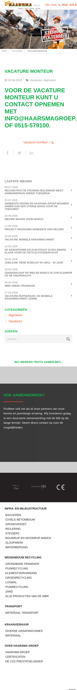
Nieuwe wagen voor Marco (24, 219)
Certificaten (15, 656)
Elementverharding (21, 573)
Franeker (31, 678)
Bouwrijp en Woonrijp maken (28, 538)
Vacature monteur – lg (38, 142)
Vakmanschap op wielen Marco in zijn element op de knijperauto (38, 274)
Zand (9, 591)
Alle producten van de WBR (27, 596)
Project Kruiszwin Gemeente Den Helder (34, 229)
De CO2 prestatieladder (24, 661)
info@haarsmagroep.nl (21, 686)
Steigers (12, 533)
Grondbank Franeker (22, 563)
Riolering (13, 528)
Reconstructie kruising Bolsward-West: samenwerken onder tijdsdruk (34, 192)
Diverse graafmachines (24, 630)
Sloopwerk (14, 542)
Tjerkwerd (11, 678)
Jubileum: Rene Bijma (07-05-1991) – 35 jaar (34, 262)
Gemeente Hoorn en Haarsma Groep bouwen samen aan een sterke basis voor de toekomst (37, 206)
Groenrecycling (18, 577)
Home (4, 51)
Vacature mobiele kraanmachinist (29, 239)
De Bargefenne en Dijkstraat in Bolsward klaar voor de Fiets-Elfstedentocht (35, 251)
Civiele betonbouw (20, 519)
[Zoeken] (66, 339)
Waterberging (16, 547)
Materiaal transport (22, 612)
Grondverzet (16, 524)
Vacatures (17, 51)
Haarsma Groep (17, 652)
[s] (38, 339)
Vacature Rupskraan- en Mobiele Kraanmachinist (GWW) (28, 297)
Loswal (11, 582)
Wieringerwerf (56, 678)
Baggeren (13, 514)
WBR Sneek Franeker (20, 285)
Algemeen (49, 80)
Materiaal (13, 635)
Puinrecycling (16, 568)
